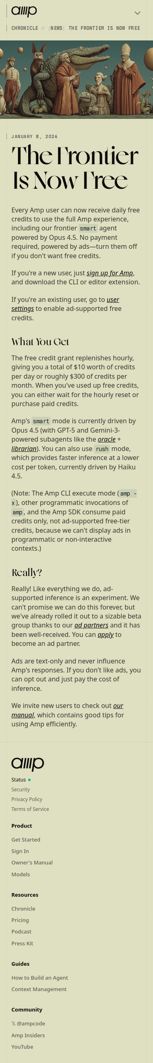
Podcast (21, 931)
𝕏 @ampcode (28, 1023)
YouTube (22, 1046)
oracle (107, 439)
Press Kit (22, 943)
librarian (24, 448)
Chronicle (24, 28)
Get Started (25, 839)
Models (20, 874)
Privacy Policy (26, 799)
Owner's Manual (32, 862)
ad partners (92, 625)
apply (105, 634)
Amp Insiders (28, 1035)
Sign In (20, 851)
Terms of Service (30, 809)
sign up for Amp (110, 272)
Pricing (20, 920)
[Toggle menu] (137, 13)
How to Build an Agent (39, 977)
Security (20, 789)
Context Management (39, 989)
